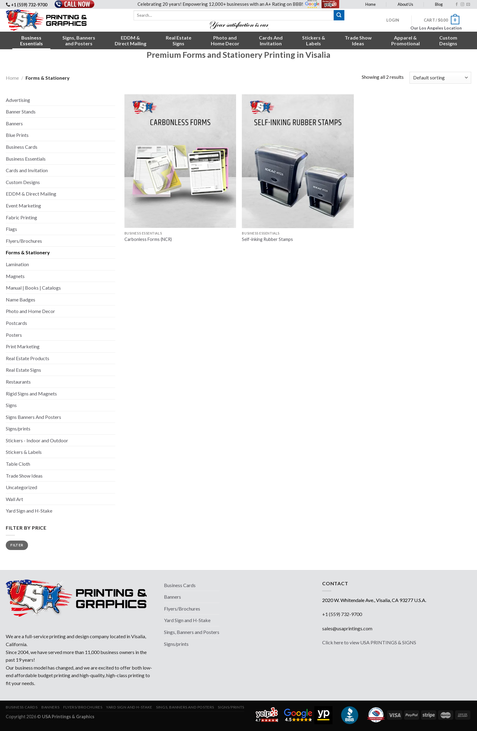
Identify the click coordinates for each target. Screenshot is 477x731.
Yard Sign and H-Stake (29, 510)
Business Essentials (26, 159)
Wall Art (14, 499)
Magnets (15, 276)
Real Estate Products (27, 358)
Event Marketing (23, 205)
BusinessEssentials (31, 40)
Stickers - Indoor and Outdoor (37, 440)
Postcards (16, 323)
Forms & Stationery (28, 252)
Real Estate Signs (23, 370)
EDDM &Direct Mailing (130, 40)
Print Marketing (23, 346)
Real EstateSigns (178, 40)
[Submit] (339, 15)
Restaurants (18, 382)
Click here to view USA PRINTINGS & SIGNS (369, 642)
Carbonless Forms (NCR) (148, 239)
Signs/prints (18, 428)
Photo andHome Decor (225, 40)
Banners (14, 123)
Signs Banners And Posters (33, 417)
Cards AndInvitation (271, 40)
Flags (11, 229)
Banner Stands (21, 111)
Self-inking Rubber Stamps (267, 239)
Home (370, 4)
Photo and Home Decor (30, 311)
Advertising (18, 100)
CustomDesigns (448, 40)
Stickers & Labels (24, 452)
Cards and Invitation (27, 170)
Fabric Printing (21, 217)
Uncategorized (21, 487)
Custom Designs (23, 182)
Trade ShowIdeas (358, 40)
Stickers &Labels (313, 40)
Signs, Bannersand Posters (78, 40)
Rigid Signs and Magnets (31, 393)
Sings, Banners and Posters (191, 632)
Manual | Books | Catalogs (33, 288)
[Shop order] (440, 78)
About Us (405, 4)
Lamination (17, 264)
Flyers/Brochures (24, 241)
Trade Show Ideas (24, 476)
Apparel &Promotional (405, 40)
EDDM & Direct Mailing (31, 194)
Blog (439, 4)
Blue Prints (17, 135)
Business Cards (21, 147)
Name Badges (20, 299)
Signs (11, 405)
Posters (14, 335)
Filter (16, 545)
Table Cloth (18, 464)
